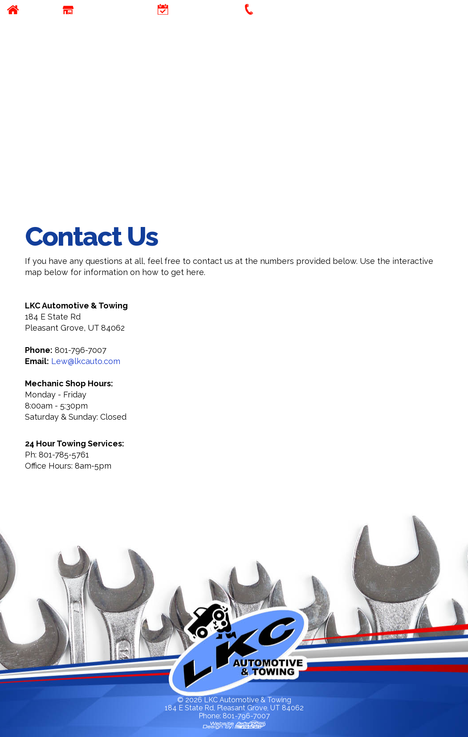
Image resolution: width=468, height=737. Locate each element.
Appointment (201, 9)
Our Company (107, 9)
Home (36, 9)
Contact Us (283, 9)
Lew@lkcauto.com (85, 361)
